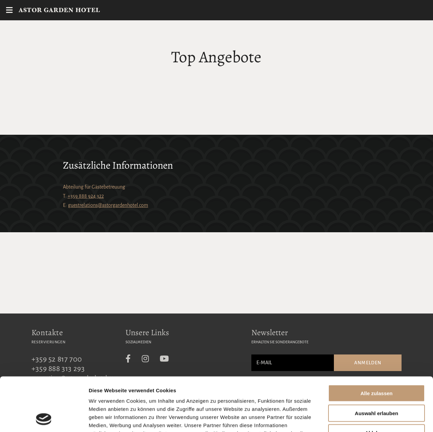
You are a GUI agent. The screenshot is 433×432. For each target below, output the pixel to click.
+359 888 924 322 (86, 196)
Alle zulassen (376, 343)
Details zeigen (360, 419)
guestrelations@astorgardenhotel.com (108, 205)
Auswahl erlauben (376, 363)
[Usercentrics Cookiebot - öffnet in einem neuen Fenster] (43, 419)
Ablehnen (376, 382)
